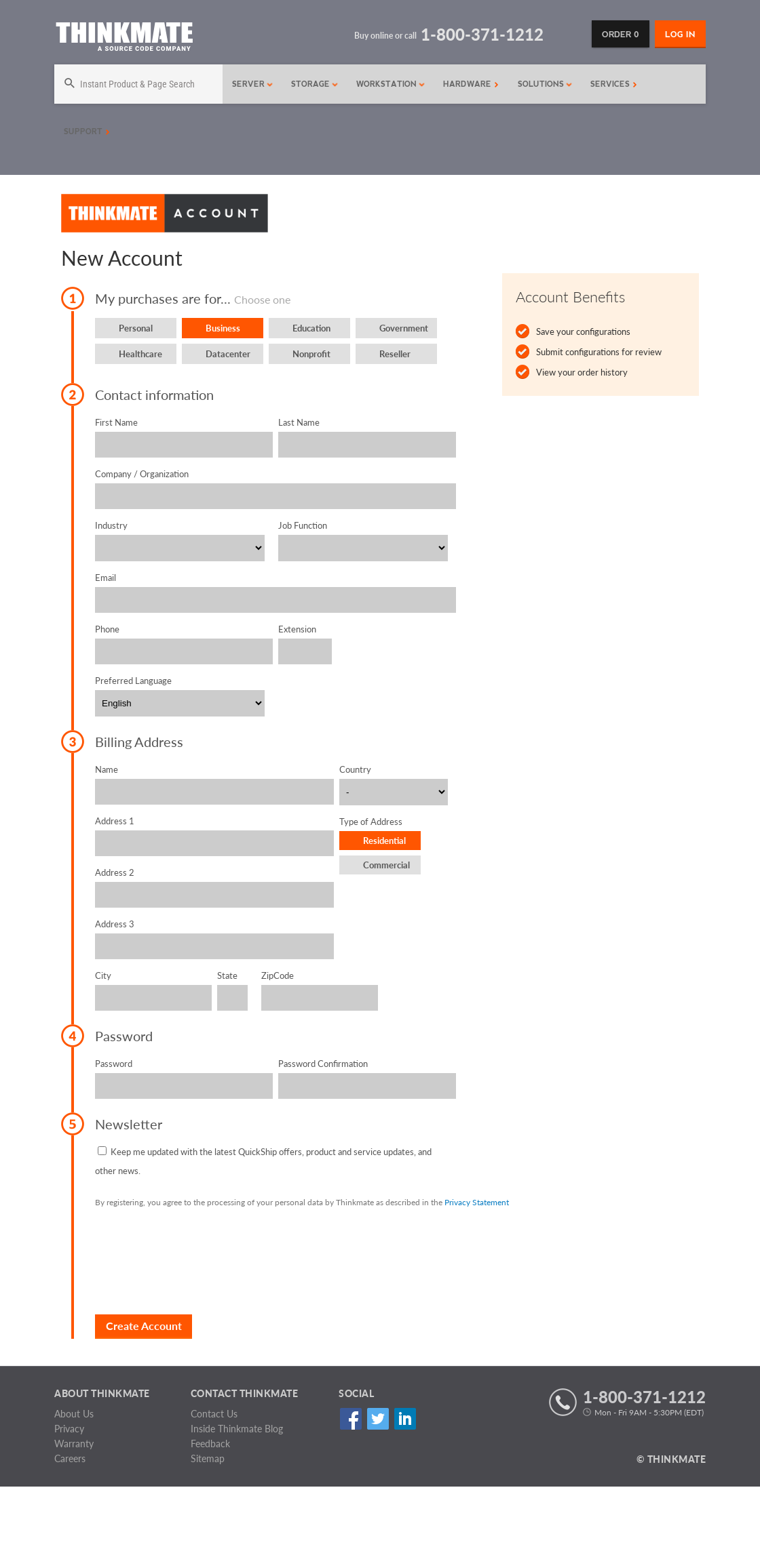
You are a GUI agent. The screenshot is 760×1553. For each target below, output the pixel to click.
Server (252, 84)
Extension (297, 629)
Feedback (210, 1443)
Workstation (390, 84)
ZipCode (277, 975)
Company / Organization (142, 473)
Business (223, 328)
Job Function (302, 525)
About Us (74, 1413)
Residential (384, 840)
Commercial (386, 865)
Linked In (405, 1418)
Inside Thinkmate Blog (237, 1428)
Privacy (69, 1428)
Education (311, 328)
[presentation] (198, 1260)
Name (106, 769)
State (227, 975)
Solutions (545, 84)
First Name (116, 422)
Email (105, 577)
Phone (107, 629)
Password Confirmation (323, 1063)
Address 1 (114, 820)
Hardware (471, 84)
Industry (111, 525)
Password (113, 1063)
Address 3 (114, 924)
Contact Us (214, 1413)
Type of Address (370, 821)
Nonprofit (311, 353)
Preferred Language (133, 680)
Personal (136, 328)
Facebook (350, 1418)
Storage (315, 84)
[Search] (133, 84)
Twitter (378, 1418)
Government (403, 328)
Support (87, 131)
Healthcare (140, 353)
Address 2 (114, 872)
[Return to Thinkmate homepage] (123, 39)
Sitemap (208, 1458)
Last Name (299, 422)
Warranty (74, 1443)
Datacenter (228, 353)
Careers (70, 1458)
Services (613, 84)
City (103, 975)
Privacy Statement (476, 1202)
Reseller (395, 353)
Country (355, 769)
